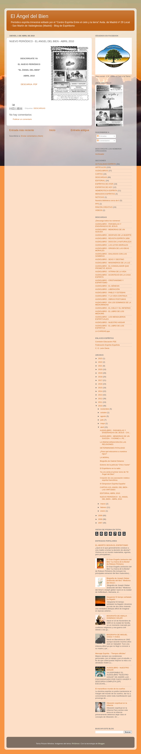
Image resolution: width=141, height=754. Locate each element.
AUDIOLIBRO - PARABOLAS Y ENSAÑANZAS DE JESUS (108, 225)
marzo (103, 504)
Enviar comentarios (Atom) (32, 136)
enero (103, 511)
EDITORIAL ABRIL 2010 (110, 493)
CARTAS (99, 174)
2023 (100, 358)
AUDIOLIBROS (101, 171)
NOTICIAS (99, 197)
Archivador (99, 154)
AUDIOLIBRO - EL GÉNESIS (107, 286)
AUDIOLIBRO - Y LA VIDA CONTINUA (111, 296)
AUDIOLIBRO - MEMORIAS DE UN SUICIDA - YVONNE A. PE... (115, 437)
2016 (100, 384)
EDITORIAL (100, 181)
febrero (103, 507)
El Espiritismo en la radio (110, 468)
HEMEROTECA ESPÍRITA (106, 191)
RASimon (76, 744)
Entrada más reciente (21, 130)
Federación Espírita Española (107, 345)
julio (102, 420)
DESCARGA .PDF (29, 84)
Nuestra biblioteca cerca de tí (107, 200)
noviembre (105, 409)
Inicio (52, 130)
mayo (102, 423)
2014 (100, 391)
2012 (100, 399)
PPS (97, 204)
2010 (100, 406)
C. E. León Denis (102, 348)
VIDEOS (98, 210)
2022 (100, 362)
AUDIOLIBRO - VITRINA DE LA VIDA (110, 272)
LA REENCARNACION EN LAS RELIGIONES (113, 443)
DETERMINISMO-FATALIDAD (112, 448)
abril (102, 427)
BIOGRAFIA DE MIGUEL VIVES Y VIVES (117, 636)
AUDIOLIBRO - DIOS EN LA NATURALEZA (113, 242)
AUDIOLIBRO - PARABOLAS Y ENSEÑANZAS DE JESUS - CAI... (115, 431)
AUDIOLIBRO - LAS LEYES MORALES (111, 245)
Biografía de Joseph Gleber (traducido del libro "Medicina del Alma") (119, 580)
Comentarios (103, 141)
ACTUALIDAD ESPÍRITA (105, 164)
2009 (100, 515)
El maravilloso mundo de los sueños (110, 689)
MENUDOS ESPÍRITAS (105, 194)
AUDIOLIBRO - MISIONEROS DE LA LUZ (112, 263)
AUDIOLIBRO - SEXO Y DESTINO (109, 259)
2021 (100, 366)
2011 (100, 402)
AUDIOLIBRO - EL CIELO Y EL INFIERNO (113, 308)
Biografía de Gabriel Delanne (112, 461)
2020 (100, 369)
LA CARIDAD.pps (102, 331)
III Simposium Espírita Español (112, 484)
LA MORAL (104, 457)
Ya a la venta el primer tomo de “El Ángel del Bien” (114, 473)
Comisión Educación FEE (105, 342)
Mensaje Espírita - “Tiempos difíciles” (110, 653)
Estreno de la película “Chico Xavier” (115, 465)
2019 (100, 373)
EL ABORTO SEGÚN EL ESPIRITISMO (111, 545)
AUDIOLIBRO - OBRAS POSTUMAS (110, 299)
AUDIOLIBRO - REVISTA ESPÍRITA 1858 (112, 238)
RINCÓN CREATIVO (103, 207)
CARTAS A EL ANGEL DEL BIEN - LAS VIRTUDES (114, 488)
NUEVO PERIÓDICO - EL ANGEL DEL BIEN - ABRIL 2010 (114, 498)
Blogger (101, 744)
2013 (100, 395)
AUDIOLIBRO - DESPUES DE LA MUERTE (113, 235)
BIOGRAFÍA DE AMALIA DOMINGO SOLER (117, 617)
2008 (100, 519)
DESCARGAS (39, 108)
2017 (100, 380)
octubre (103, 412)
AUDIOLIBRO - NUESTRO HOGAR (110, 322)
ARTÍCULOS (100, 167)
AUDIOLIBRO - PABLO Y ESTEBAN (110, 293)
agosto (103, 416)
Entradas (102, 136)
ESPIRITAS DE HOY (103, 187)
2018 (100, 377)
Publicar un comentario (22, 119)
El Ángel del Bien (29, 16)
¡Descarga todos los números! (107, 221)
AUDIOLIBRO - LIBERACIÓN (107, 289)
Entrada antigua (80, 130)
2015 (100, 388)
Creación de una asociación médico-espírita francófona (115, 479)
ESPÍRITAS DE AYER (104, 184)
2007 (100, 523)
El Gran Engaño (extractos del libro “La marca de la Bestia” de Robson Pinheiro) (119, 561)
